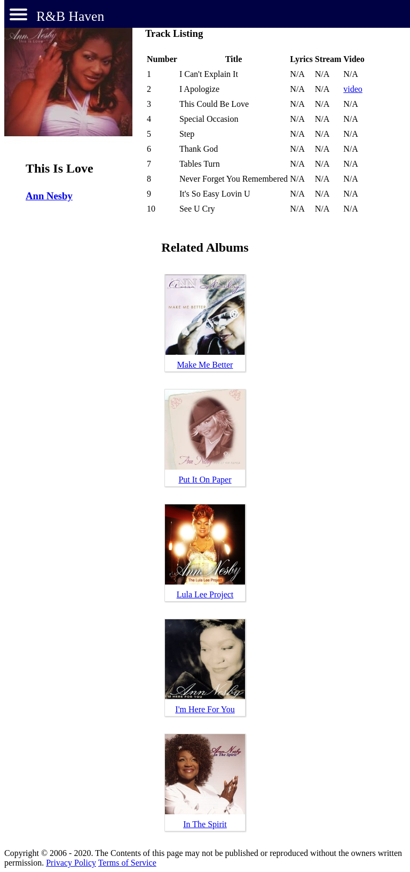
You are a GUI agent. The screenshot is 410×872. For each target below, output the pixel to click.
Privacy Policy (71, 862)
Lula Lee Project (205, 594)
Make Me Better (205, 364)
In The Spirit (204, 824)
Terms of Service (127, 862)
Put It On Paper (204, 479)
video (352, 89)
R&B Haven (70, 16)
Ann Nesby (49, 195)
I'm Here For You (204, 709)
